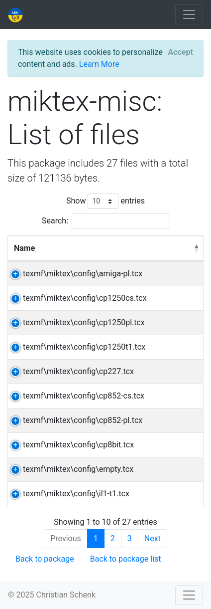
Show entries (105, 201)
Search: (105, 220)
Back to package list (125, 559)
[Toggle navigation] (189, 14)
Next (152, 538)
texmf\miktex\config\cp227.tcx (78, 371)
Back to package (44, 559)
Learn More (99, 64)
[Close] (180, 52)
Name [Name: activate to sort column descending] (24, 248)
